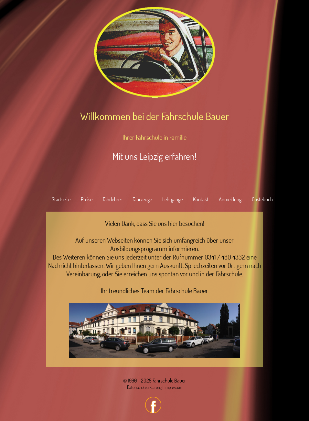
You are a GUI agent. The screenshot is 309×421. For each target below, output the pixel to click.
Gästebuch (262, 199)
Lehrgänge (172, 199)
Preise (86, 199)
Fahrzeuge (142, 199)
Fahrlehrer (112, 199)
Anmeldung (230, 199)
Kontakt (200, 199)
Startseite (61, 199)
